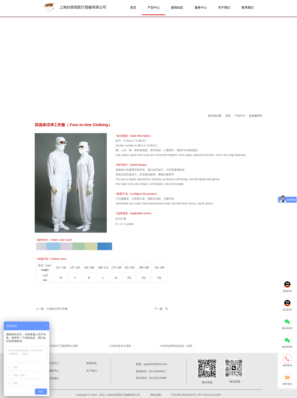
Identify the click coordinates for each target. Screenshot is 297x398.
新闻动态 (177, 7)
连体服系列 (255, 115)
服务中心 (201, 7)
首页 (133, 7)
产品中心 (154, 7)
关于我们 (224, 7)
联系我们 (248, 7)
